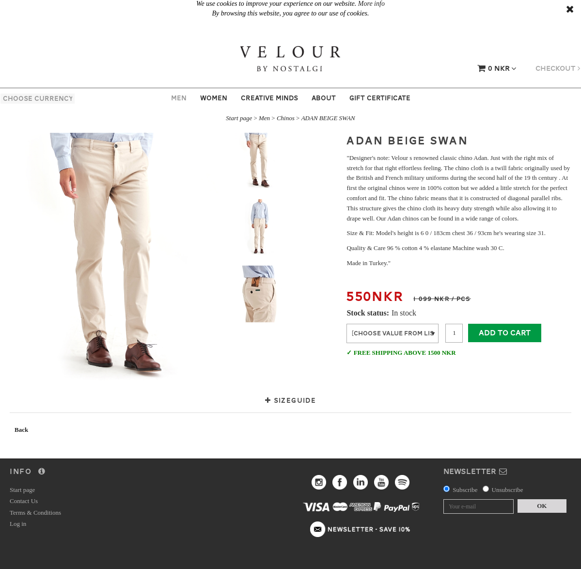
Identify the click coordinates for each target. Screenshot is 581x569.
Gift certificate (379, 98)
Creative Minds (269, 98)
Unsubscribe (507, 489)
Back (21, 429)
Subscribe (465, 489)
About (324, 98)
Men (179, 98)
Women (213, 98)
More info (371, 3)
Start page (239, 118)
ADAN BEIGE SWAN (328, 118)
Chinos (286, 118)
